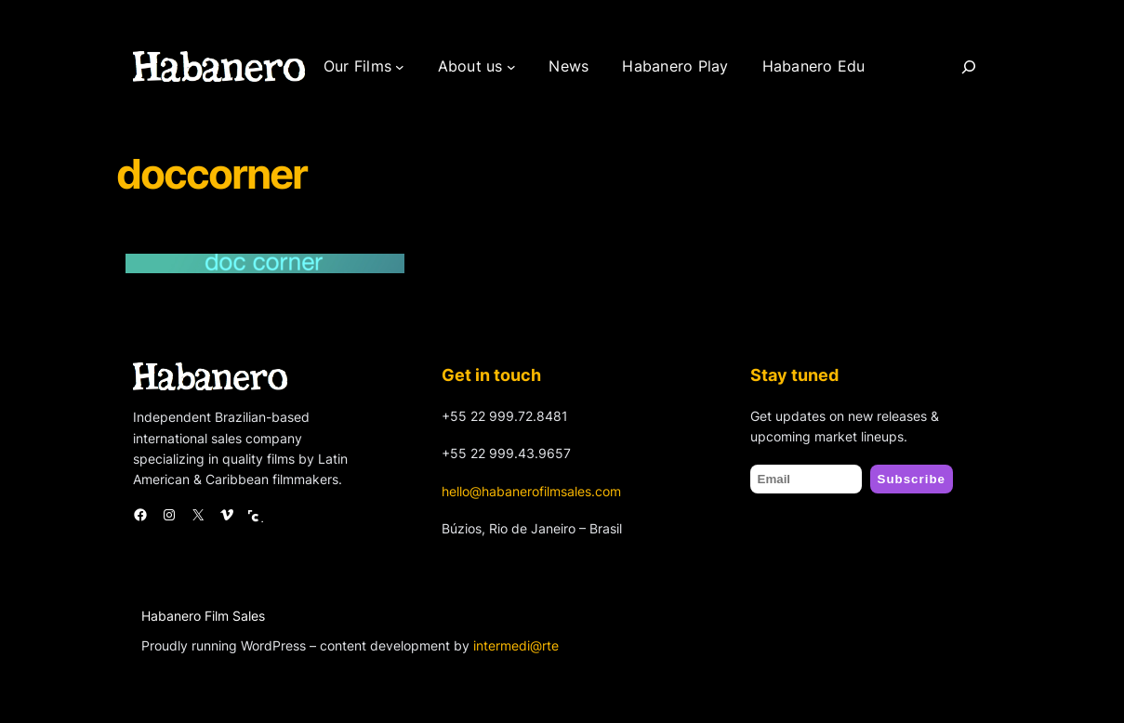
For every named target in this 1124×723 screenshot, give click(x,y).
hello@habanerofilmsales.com (531, 491)
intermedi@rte (516, 645)
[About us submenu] (511, 67)
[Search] (968, 66)
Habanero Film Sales (203, 616)
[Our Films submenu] (399, 67)
